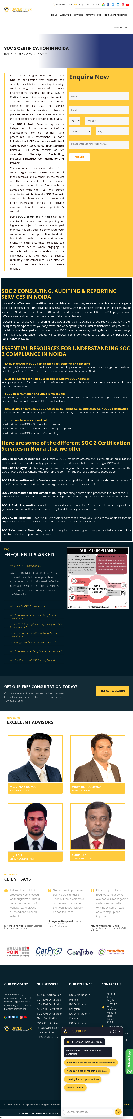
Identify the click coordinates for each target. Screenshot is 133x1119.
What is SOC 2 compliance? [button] (23, 566)
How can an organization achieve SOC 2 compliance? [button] (31, 633)
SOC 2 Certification (47, 1023)
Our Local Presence (115, 15)
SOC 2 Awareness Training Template (47, 428)
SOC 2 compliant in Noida (35, 216)
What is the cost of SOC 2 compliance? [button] (30, 660)
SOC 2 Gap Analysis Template (43, 424)
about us (65, 15)
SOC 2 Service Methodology (42, 433)
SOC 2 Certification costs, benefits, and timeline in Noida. (61, 371)
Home (54, 15)
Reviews (90, 15)
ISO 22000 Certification (50, 1009)
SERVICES (25, 54)
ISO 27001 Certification (50, 1013)
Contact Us (120, 27)
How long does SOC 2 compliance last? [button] (30, 642)
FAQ (99, 15)
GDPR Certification (47, 1032)
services (78, 15)
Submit (79, 157)
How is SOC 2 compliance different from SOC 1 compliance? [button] (34, 624)
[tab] (34, 566)
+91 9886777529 (64, 4)
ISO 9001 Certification (49, 995)
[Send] (118, 1111)
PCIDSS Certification (48, 1027)
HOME (8, 54)
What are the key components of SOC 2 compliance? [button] (30, 615)
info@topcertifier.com (87, 4)
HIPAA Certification (47, 1037)
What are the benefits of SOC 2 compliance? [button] (33, 651)
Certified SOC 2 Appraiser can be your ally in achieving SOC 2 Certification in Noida (73, 412)
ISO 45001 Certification (50, 1004)
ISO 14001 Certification (50, 999)
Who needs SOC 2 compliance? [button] (25, 606)
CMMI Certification (47, 1018)
